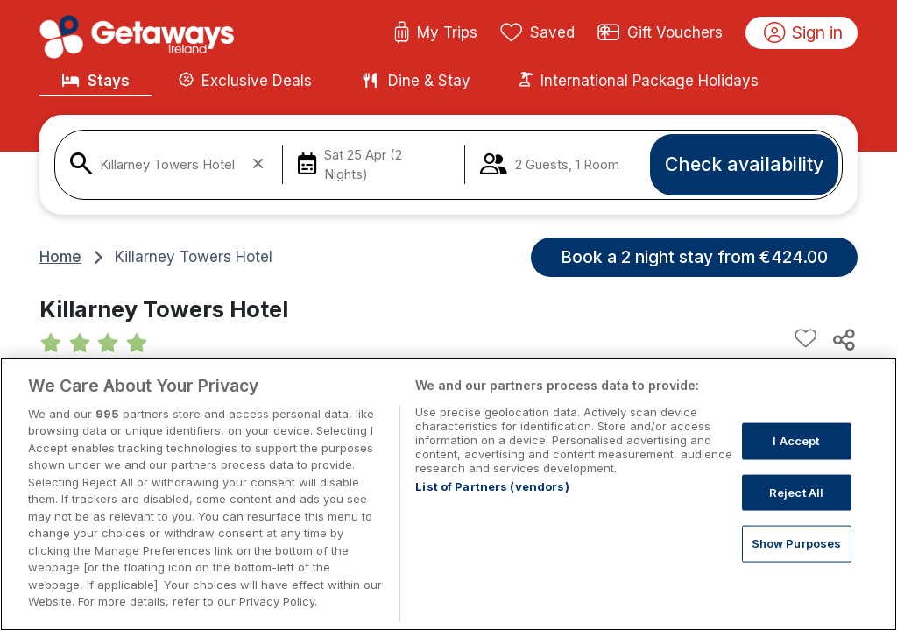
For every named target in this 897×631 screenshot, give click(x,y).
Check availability (744, 163)
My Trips (435, 33)
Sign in (804, 33)
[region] (448, 494)
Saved (538, 33)
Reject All (796, 492)
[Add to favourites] (806, 339)
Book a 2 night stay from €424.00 (694, 256)
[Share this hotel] (843, 339)
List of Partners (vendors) (492, 486)
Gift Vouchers (660, 33)
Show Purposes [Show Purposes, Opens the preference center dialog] (797, 543)
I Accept (796, 441)
